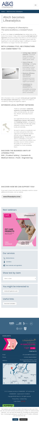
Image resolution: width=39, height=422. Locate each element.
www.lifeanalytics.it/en (11, 197)
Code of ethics (17, 401)
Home (3, 11)
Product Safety (12, 155)
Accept (15, 419)
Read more (23, 419)
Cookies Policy (23, 399)
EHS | (3, 155)
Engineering (27, 158)
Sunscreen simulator (9, 303)
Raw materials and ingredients (14, 265)
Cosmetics (8, 261)
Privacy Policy (15, 399)
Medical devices (10, 258)
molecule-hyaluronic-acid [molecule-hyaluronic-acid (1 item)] (10, 291)
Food (17, 158)
